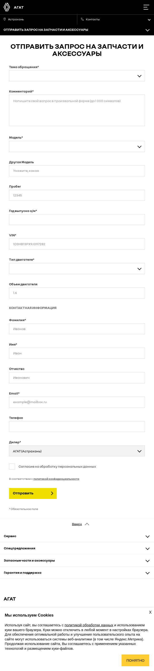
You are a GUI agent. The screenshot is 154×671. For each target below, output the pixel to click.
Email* (14, 393)
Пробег (15, 186)
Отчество (16, 369)
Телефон (16, 418)
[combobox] (77, 75)
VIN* (12, 235)
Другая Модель (21, 162)
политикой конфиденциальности (56, 479)
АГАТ (19, 7)
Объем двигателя (23, 284)
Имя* (13, 344)
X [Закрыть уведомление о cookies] (150, 612)
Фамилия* (17, 320)
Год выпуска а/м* (23, 211)
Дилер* (15, 442)
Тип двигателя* (21, 259)
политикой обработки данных (89, 625)
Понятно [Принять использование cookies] (135, 660)
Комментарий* (21, 91)
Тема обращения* (24, 67)
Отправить (23, 493)
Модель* (16, 137)
